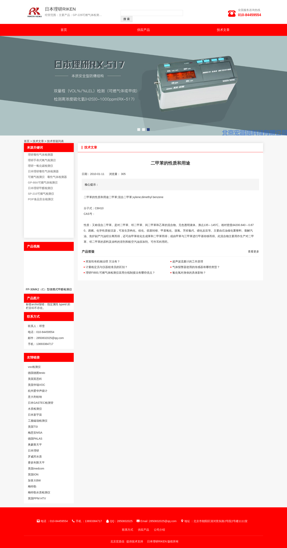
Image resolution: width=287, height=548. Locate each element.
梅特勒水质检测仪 (39, 492)
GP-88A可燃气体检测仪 (43, 182)
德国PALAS (35, 438)
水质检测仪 (35, 408)
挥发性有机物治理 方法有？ (103, 261)
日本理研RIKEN (60, 9)
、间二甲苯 (149, 225)
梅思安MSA (35, 432)
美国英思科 (35, 378)
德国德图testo (36, 372)
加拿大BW (34, 480)
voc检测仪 (34, 366)
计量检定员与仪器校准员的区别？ (107, 267)
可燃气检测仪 (36, 177)
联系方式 (127, 529)
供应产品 (143, 29)
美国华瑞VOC (36, 384)
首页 (64, 29)
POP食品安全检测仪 (40, 199)
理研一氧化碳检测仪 (40, 165)
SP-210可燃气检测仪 (41, 193)
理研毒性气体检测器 (40, 154)
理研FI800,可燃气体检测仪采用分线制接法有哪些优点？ (120, 272)
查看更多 (253, 251)
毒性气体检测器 (57, 177)
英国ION (33, 474)
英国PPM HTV (37, 498)
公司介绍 (159, 529)
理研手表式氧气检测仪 (42, 160)
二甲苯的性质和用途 (96, 197)
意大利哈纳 (35, 396)
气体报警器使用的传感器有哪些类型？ (196, 267)
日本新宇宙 (35, 414)
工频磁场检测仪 (37, 420)
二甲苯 (107, 225)
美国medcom (36, 468)
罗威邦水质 (35, 456)
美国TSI (33, 426)
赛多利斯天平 (36, 462)
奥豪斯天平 (35, 444)
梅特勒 (32, 486)
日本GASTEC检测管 (40, 402)
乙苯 (162, 225)
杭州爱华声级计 (37, 390)
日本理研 (33, 450)
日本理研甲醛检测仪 (40, 188)
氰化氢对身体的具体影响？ (189, 272)
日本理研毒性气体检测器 (43, 171)
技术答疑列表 (55, 141)
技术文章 (223, 29)
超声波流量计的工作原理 (187, 261)
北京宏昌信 (117, 541)
